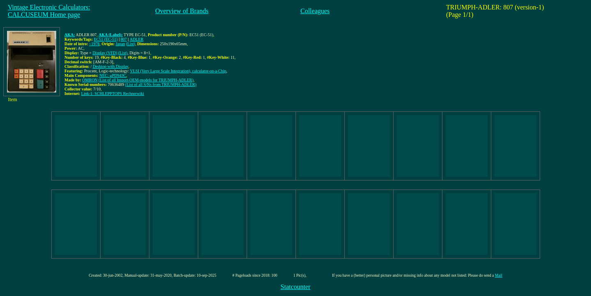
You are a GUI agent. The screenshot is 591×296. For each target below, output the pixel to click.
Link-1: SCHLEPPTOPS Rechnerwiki (112, 93)
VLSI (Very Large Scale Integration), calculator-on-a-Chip (178, 71)
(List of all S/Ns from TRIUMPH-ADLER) (160, 84)
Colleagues (315, 10)
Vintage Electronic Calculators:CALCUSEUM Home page (49, 11)
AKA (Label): (110, 34)
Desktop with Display (110, 66)
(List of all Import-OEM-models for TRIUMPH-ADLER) (145, 80)
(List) (130, 44)
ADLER (136, 39)
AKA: (69, 34)
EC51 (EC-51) (106, 39)
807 (124, 39)
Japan (120, 44)
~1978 (94, 44)
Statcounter (296, 286)
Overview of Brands (181, 10)
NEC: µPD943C (112, 75)
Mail (498, 275)
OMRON (89, 80)
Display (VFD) (104, 53)
